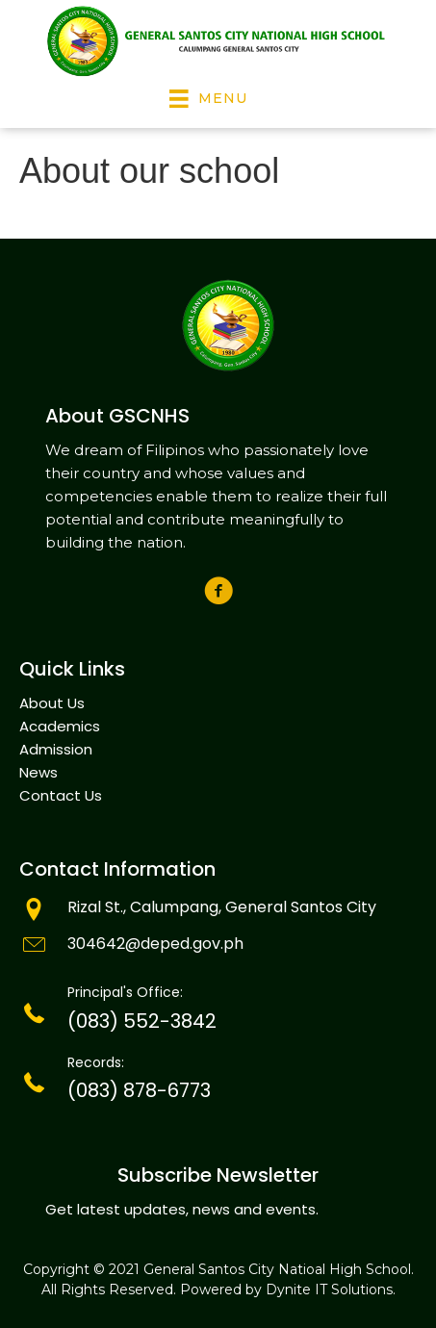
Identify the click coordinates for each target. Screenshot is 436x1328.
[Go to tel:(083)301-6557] (218, 1013)
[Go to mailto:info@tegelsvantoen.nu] (218, 910)
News (38, 772)
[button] (218, 590)
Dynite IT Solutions (329, 1289)
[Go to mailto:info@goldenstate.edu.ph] (218, 946)
